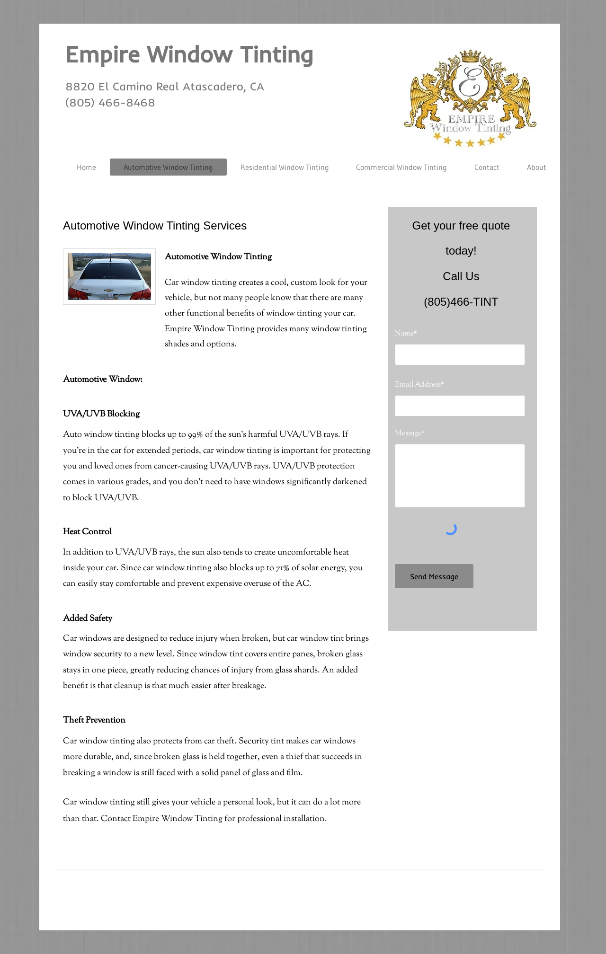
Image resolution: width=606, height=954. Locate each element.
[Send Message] (434, 576)
